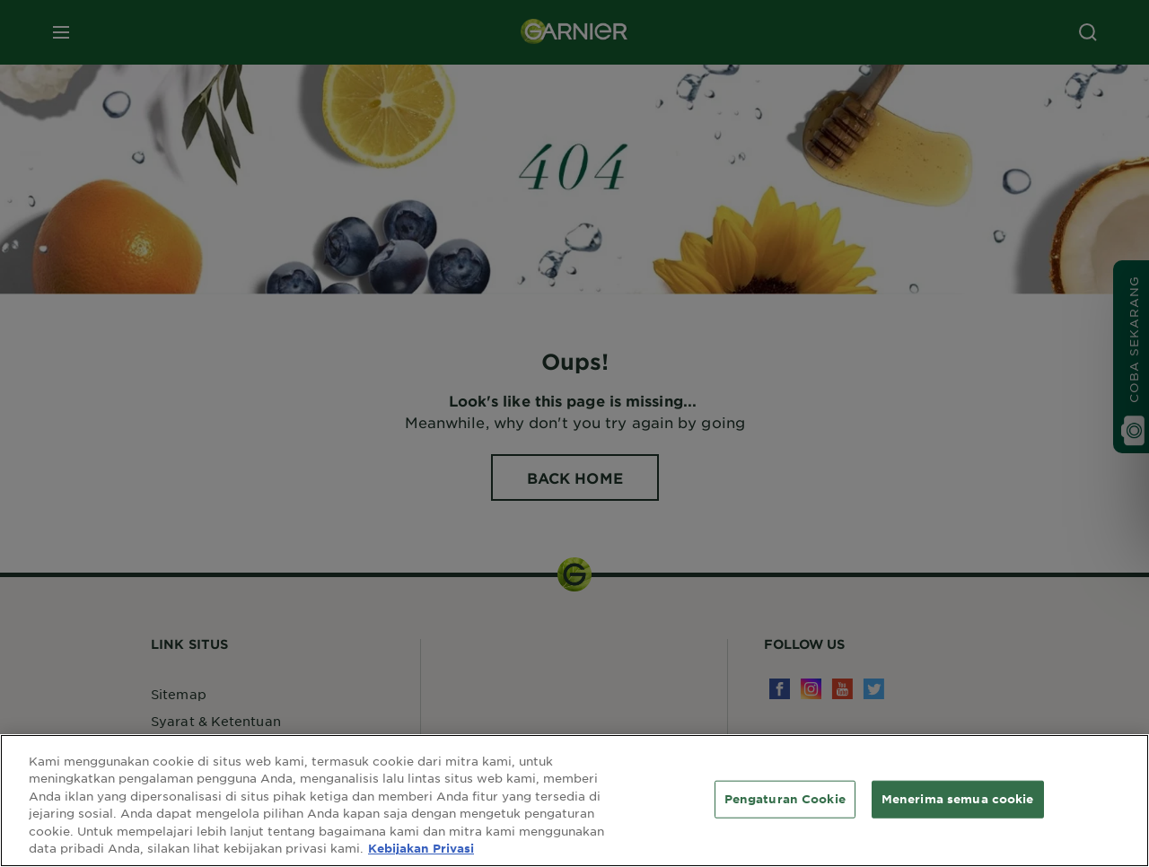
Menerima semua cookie (957, 799)
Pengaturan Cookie (785, 799)
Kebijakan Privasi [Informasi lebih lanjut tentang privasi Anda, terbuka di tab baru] (421, 848)
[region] (574, 800)
